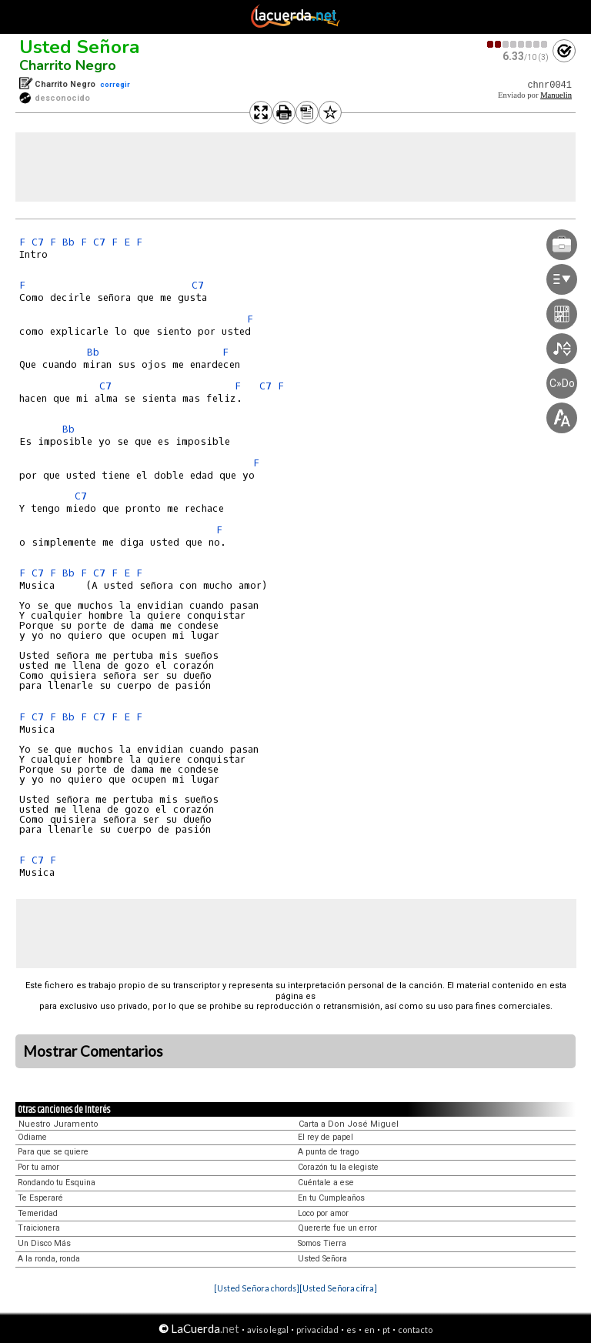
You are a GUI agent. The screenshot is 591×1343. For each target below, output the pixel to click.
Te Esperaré (40, 1198)
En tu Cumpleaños (331, 1198)
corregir (115, 84)
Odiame (32, 1137)
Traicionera (39, 1228)
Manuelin (556, 95)
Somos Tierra (322, 1243)
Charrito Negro (67, 65)
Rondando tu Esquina (56, 1183)
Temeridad (38, 1213)
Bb (68, 242)
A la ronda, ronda (49, 1259)
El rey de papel (325, 1137)
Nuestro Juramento (58, 1124)
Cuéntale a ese (326, 1183)
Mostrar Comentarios (93, 1051)
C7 (38, 242)
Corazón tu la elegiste (338, 1167)
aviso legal (268, 1330)
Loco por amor (323, 1213)
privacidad (317, 1330)
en (369, 1330)
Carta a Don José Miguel (349, 1124)
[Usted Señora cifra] (338, 1288)
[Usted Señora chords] (256, 1288)
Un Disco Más (44, 1243)
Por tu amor (38, 1167)
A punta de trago (328, 1152)
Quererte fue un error (337, 1228)
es (351, 1330)
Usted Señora (79, 47)
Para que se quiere (53, 1152)
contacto (415, 1330)
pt (386, 1330)
